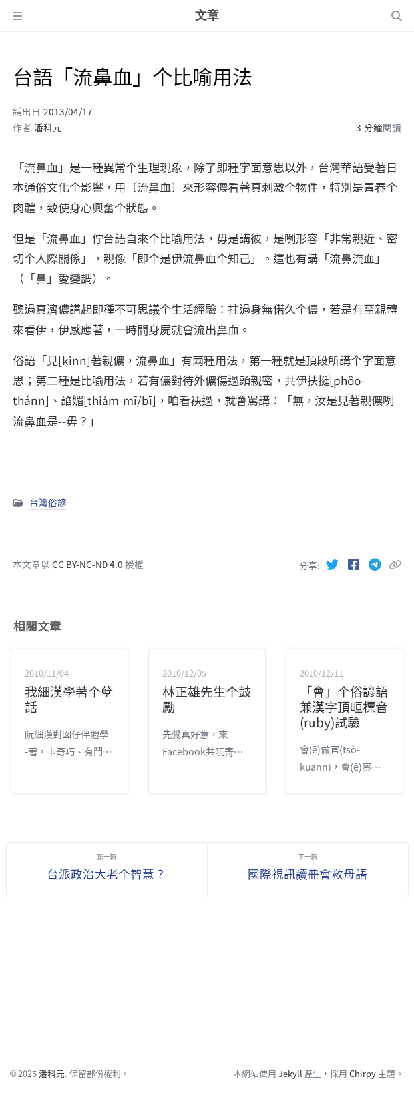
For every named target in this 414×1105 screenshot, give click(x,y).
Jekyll (290, 1073)
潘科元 (48, 127)
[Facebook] (355, 564)
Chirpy (362, 1073)
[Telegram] (376, 564)
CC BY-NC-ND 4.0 (88, 564)
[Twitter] (334, 564)
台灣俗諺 (48, 502)
